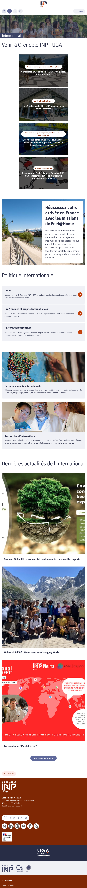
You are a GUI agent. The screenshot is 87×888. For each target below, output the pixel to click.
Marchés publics (8, 861)
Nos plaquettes (8, 844)
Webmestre (6, 882)
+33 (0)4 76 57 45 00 (15, 757)
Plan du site (6, 878)
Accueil (9, 712)
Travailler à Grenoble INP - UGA (15, 827)
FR (9, 11)
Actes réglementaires (10, 865)
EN (15, 11)
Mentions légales (9, 858)
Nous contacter (8, 823)
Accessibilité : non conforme (13, 869)
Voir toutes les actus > (43, 697)
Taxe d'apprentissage (10, 834)
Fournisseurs (7, 831)
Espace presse (8, 848)
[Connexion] (4, 11)
